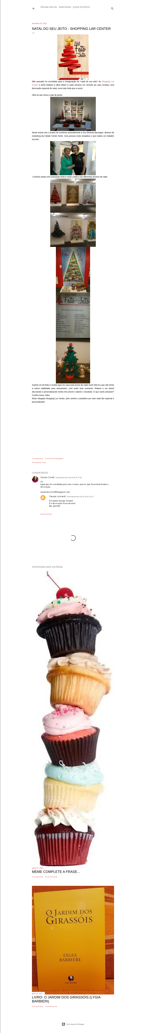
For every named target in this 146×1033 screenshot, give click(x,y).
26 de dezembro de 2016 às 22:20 (80, 496)
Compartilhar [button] (37, 458)
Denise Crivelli (47, 477)
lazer (44, 462)
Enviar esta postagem (54, 458)
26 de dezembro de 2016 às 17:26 (68, 477)
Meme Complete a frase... (56, 872)
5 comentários (51, 1006)
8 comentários (51, 877)
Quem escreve (81, 7)
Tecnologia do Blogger (73, 1024)
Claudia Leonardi (57, 496)
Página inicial (48, 7)
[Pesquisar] (112, 8)
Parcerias (65, 7)
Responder (46, 514)
